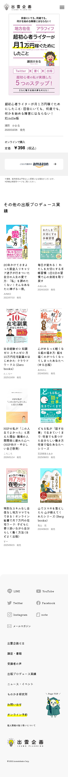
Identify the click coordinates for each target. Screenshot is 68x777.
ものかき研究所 (17, 694)
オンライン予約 (17, 714)
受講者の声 (14, 663)
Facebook (45, 603)
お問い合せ (14, 704)
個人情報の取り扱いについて (21, 725)
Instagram (17, 614)
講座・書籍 (14, 653)
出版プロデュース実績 (21, 674)
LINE (13, 591)
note (42, 615)
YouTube (45, 591)
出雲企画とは (16, 643)
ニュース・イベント (20, 684)
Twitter (15, 603)
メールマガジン (19, 626)
